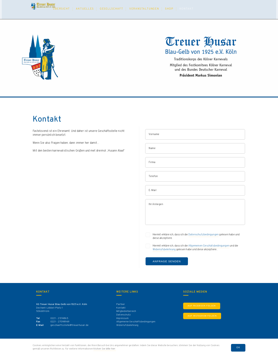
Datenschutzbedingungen (203, 234)
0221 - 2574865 (59, 318)
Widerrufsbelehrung (164, 249)
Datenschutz (123, 314)
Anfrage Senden (167, 261)
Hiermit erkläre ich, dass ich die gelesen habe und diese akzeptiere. (196, 236)
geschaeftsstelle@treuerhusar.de (69, 325)
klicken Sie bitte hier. (104, 348)
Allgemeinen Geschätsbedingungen (208, 246)
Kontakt (121, 307)
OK (238, 347)
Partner (120, 304)
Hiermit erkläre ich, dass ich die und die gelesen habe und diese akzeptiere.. (195, 248)
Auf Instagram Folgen (202, 316)
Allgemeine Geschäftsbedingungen (135, 321)
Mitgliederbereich (126, 311)
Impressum (122, 318)
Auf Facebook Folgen (202, 305)
